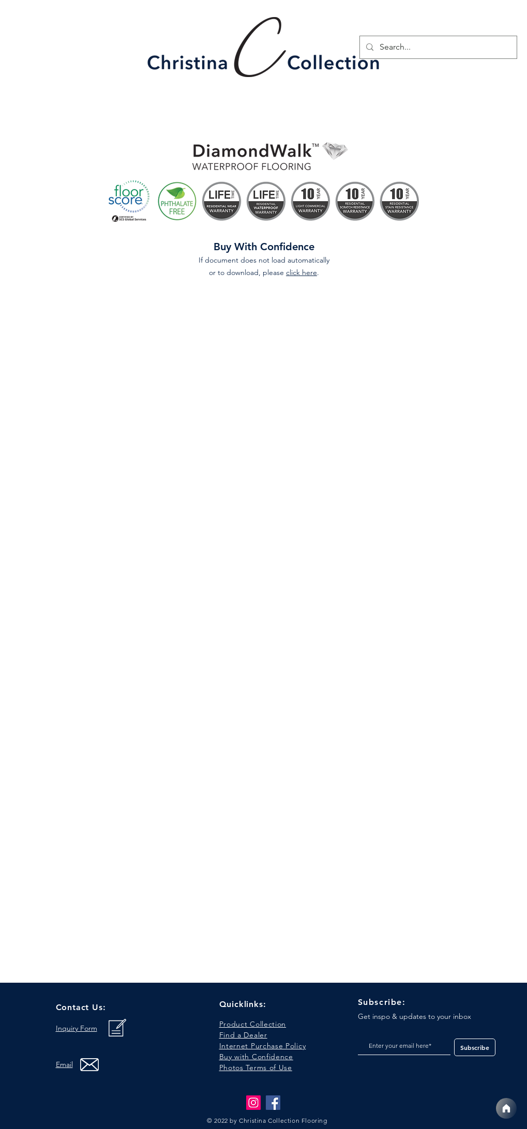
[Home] (506, 1108)
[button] (255, 1067)
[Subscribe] (474, 1047)
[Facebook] (273, 1102)
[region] (264, 50)
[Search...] (437, 47)
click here (301, 272)
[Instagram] (253, 1102)
